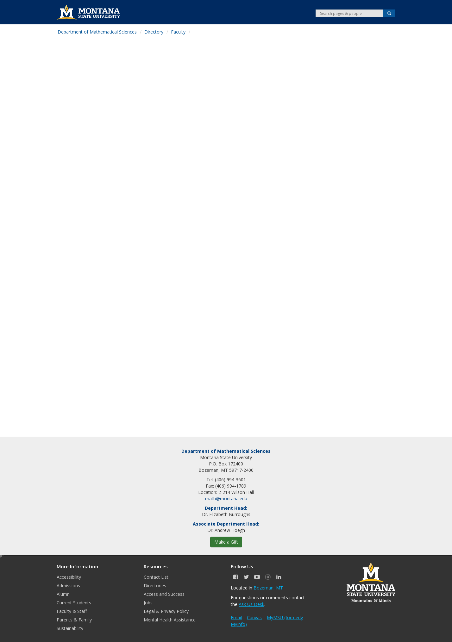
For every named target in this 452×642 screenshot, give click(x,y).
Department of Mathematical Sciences (97, 32)
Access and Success (164, 594)
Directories (155, 586)
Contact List (156, 577)
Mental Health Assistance (170, 620)
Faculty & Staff (72, 611)
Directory (153, 32)
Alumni (64, 594)
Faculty (178, 32)
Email (236, 617)
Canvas (254, 617)
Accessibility (69, 577)
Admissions (68, 586)
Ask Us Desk (251, 604)
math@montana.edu (226, 499)
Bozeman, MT (268, 588)
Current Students (74, 603)
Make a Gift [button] (226, 542)
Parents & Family (74, 620)
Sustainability (70, 628)
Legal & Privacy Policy (166, 611)
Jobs (148, 603)
